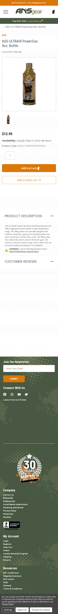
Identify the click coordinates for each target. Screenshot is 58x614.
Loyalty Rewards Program (15, 553)
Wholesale (8, 498)
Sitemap (7, 585)
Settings (8, 609)
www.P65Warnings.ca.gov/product (24, 251)
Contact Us (8, 495)
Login (6, 541)
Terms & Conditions (12, 588)
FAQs (5, 582)
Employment (9, 501)
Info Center (8, 579)
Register (7, 544)
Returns (7, 560)
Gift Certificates (11, 573)
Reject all (22, 609)
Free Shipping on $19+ (37, 3)
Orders (6, 550)
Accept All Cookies (41, 609)
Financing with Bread (13, 507)
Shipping (7, 556)
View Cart (7, 547)
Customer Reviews (21, 261)
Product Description (23, 216)
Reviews (7, 517)
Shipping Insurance (12, 576)
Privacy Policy (9, 510)
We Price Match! (18, 3)
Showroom (8, 514)
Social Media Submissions (15, 504)
